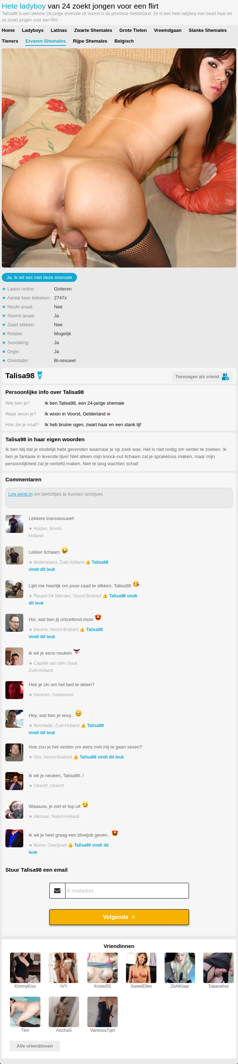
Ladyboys (33, 30)
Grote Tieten (133, 30)
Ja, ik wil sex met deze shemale (39, 277)
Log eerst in (20, 494)
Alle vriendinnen (34, 1046)
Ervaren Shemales (45, 41)
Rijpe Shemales (90, 41)
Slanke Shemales (208, 30)
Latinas (59, 30)
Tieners (10, 41)
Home (8, 30)
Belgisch (124, 41)
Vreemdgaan (167, 30)
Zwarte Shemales (93, 30)
